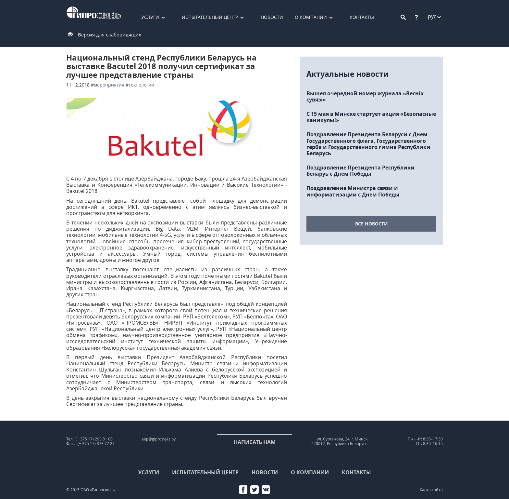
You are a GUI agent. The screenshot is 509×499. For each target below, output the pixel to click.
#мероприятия (107, 85)
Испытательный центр (210, 17)
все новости (371, 224)
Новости (272, 17)
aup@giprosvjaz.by (159, 439)
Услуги (150, 17)
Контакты (362, 17)
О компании (311, 17)
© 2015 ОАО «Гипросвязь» (91, 489)
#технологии (140, 85)
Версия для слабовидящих (109, 34)
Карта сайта (431, 489)
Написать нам (255, 442)
